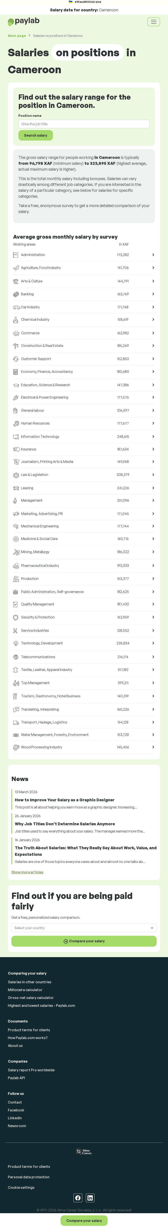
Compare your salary (84, 1220)
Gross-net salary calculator (31, 997)
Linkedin (15, 1118)
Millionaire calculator (25, 990)
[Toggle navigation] (153, 21)
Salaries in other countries (29, 982)
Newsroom (17, 1126)
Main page (17, 35)
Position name (30, 115)
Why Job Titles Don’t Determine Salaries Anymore (65, 823)
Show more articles (27, 872)
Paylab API (16, 1078)
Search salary (35, 135)
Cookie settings (21, 1187)
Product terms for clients (29, 1030)
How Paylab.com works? (28, 1038)
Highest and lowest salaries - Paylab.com (41, 1005)
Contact (15, 1102)
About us (15, 1045)
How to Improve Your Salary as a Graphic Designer (64, 799)
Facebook (16, 1110)
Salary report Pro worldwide (31, 1070)
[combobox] (81, 124)
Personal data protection (28, 1177)
